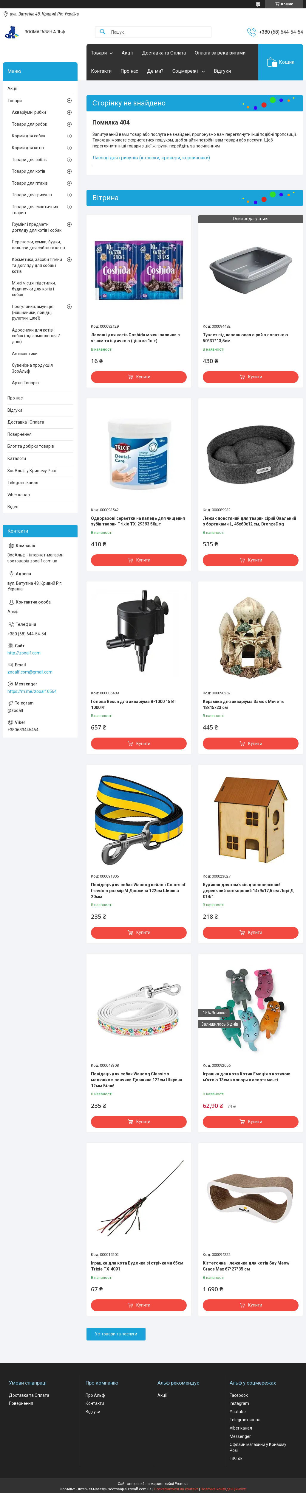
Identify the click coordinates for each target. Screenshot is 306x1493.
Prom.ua (181, 1484)
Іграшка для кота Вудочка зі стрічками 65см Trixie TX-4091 (137, 1266)
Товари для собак (29, 159)
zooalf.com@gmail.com (29, 672)
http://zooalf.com (24, 653)
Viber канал (18, 494)
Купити (143, 376)
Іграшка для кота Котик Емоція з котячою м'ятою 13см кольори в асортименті (246, 1076)
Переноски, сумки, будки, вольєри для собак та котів (38, 244)
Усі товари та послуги (116, 1334)
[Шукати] (102, 32)
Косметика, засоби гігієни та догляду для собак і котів (37, 265)
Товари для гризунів (32, 194)
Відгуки (222, 71)
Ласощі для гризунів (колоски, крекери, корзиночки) (151, 158)
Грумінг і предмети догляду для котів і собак (36, 227)
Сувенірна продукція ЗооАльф (32, 368)
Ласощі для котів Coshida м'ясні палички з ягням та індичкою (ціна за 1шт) (135, 337)
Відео (12, 506)
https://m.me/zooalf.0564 (32, 691)
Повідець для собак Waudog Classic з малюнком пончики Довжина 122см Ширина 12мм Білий (136, 1079)
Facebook (239, 1395)
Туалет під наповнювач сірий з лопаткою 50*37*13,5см (245, 337)
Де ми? (155, 71)
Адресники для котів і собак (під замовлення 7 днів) (36, 336)
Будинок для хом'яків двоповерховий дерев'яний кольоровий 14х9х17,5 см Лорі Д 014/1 (248, 890)
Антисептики (25, 353)
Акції (127, 53)
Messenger (240, 1436)
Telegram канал (22, 482)
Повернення (19, 434)
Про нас (129, 71)
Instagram (239, 1403)
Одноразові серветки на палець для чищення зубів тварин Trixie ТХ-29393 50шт (138, 521)
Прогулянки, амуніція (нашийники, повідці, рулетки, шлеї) (32, 312)
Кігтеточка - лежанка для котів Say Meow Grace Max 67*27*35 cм (246, 1266)
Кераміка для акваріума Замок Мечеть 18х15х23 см (243, 704)
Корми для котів (28, 147)
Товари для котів (28, 171)
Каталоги (16, 458)
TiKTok (236, 1458)
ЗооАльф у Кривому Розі (31, 470)
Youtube (238, 1411)
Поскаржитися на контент (176, 1489)
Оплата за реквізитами (220, 53)
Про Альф (95, 1395)
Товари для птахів (30, 183)
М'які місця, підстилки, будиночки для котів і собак (34, 289)
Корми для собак (28, 135)
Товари (99, 53)
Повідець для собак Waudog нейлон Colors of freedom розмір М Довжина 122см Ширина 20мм (138, 890)
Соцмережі (185, 71)
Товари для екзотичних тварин (35, 209)
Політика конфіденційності (223, 1489)
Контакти (101, 71)
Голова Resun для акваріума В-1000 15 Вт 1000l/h (133, 704)
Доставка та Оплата (164, 53)
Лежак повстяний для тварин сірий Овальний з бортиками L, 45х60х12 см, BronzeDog (249, 521)
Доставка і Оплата (25, 422)
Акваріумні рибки (29, 112)
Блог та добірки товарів (30, 446)
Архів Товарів (25, 382)
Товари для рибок (29, 124)
